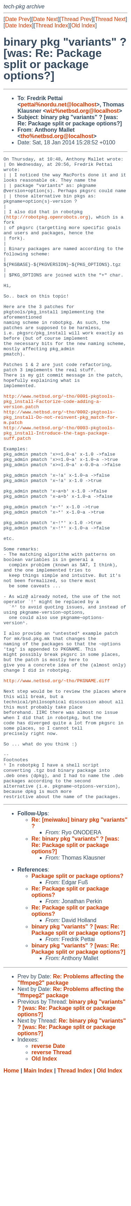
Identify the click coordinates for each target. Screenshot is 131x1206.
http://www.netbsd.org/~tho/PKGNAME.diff (56, 786)
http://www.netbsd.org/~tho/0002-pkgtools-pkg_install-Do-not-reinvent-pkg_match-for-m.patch (60, 469)
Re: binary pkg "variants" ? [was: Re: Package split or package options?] (75, 973)
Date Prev (17, 19)
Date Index (18, 25)
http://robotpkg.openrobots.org (47, 229)
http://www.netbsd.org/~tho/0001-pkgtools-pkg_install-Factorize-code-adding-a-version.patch (59, 450)
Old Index (83, 25)
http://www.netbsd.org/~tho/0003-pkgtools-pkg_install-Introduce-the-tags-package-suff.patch (59, 488)
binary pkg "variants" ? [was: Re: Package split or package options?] (78, 1058)
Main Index (38, 1199)
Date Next (45, 19)
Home (11, 1199)
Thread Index (51, 25)
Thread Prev (76, 19)
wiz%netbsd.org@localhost (82, 111)
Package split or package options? (77, 1005)
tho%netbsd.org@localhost (57, 136)
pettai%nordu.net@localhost (58, 104)
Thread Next (110, 19)
